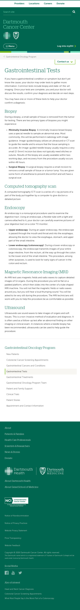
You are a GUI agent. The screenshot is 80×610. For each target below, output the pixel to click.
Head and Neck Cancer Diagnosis (19, 589)
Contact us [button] (63, 62)
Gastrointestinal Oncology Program (21, 57)
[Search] (74, 12)
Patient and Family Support (19, 389)
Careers (48, 4)
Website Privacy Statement (16, 531)
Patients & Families (14, 434)
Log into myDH (65, 46)
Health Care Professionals (18, 440)
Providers (19, 4)
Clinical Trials (12, 394)
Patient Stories (13, 400)
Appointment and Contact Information (25, 406)
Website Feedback (12, 546)
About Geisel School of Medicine (21, 487)
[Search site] (37, 12)
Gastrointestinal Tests (16, 371)
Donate (61, 4)
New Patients (12, 354)
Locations (34, 4)
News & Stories (12, 452)
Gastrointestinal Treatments (19, 377)
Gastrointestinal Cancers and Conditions (25, 366)
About (8, 428)
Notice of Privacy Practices (16, 523)
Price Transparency (13, 538)
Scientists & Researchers (17, 446)
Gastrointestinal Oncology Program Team (26, 383)
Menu (11, 46)
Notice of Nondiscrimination (17, 516)
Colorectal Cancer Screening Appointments (27, 360)
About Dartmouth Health (18, 481)
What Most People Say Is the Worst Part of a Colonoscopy (29, 598)
